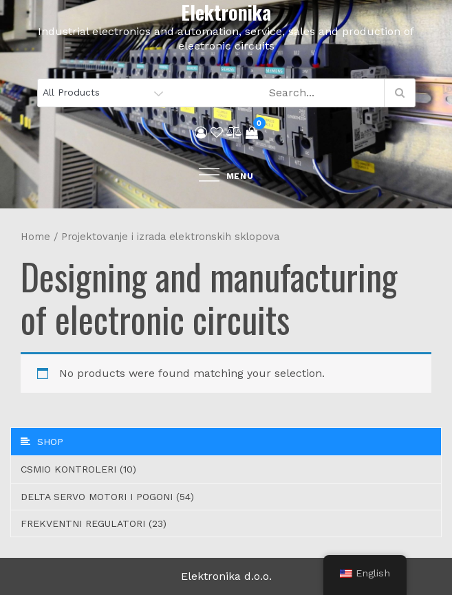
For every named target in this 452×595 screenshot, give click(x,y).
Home (35, 236)
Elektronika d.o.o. (226, 576)
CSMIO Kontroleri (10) (78, 469)
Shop (42, 441)
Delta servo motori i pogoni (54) (107, 496)
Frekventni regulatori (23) (93, 523)
